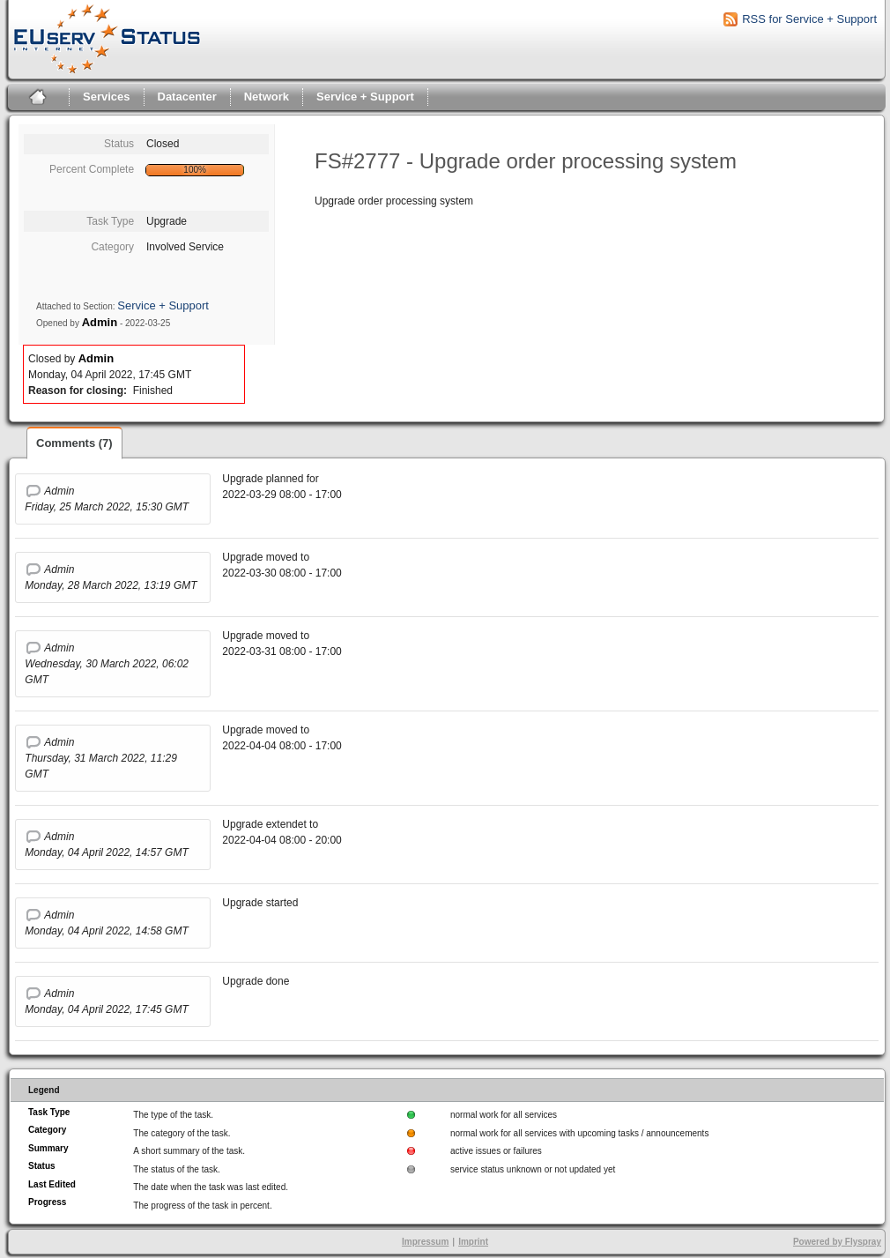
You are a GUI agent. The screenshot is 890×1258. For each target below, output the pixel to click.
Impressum (425, 1242)
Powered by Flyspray (837, 1242)
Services (106, 96)
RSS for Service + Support (809, 19)
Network (266, 96)
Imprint (473, 1242)
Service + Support (365, 96)
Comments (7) (74, 443)
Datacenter (187, 96)
